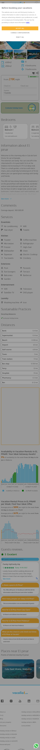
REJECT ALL (20, 37)
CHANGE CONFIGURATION (20, 33)
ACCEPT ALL (20, 28)
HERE (27, 22)
